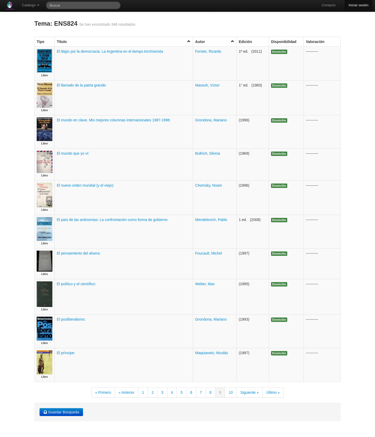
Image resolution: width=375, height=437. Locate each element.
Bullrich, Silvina (207, 153)
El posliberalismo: (71, 319)
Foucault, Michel (208, 253)
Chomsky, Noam (208, 185)
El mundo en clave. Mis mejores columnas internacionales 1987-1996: (114, 120)
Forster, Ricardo (208, 51)
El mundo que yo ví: (73, 153)
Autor (214, 41)
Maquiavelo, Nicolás (211, 353)
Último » (273, 392)
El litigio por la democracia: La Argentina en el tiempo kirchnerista (110, 51)
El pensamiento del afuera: (79, 253)
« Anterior (126, 392)
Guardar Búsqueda (61, 412)
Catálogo (30, 5)
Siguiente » (249, 392)
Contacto (328, 5)
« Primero (103, 392)
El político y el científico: (76, 284)
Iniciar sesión (358, 5)
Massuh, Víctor (207, 85)
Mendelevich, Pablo (211, 220)
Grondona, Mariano (211, 120)
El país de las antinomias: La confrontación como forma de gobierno (112, 220)
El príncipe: (66, 353)
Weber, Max (204, 284)
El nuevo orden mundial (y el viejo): (85, 185)
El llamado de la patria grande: (82, 85)
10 (231, 392)
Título (124, 41)
